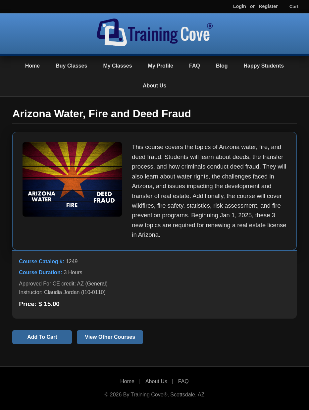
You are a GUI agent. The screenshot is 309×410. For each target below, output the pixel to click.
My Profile (160, 66)
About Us (154, 85)
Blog (222, 66)
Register (268, 6)
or (252, 6)
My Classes (117, 66)
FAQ (194, 66)
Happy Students (263, 66)
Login (239, 6)
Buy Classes (71, 66)
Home (32, 66)
